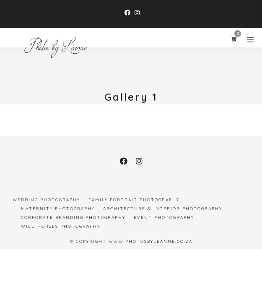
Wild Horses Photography (60, 226)
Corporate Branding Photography (73, 217)
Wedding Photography (46, 200)
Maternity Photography (58, 208)
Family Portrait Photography (133, 200)
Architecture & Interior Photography (162, 208)
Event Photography (164, 217)
